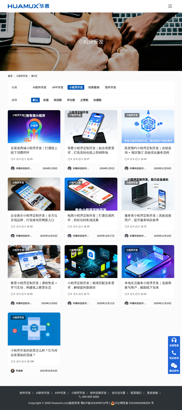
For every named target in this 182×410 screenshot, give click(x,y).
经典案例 (93, 87)
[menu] (170, 6)
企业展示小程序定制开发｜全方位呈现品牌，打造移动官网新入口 (34, 217)
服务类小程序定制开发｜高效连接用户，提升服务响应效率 (148, 217)
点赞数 (84, 100)
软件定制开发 (98, 392)
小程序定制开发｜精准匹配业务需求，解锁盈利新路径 (91, 285)
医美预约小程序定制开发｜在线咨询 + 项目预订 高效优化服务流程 (148, 150)
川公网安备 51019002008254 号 (132, 403)
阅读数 (58, 100)
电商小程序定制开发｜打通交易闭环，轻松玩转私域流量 (91, 217)
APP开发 (57, 87)
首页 (10, 76)
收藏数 (97, 100)
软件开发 (110, 87)
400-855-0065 (89, 396)
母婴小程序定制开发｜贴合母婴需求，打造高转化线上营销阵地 (91, 150)
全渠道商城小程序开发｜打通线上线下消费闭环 (34, 150)
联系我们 (136, 392)
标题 (46, 100)
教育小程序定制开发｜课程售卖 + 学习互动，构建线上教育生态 (34, 285)
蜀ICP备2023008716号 (94, 403)
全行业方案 (118, 392)
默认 (35, 100)
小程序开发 (76, 87)
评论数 (71, 100)
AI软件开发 (39, 87)
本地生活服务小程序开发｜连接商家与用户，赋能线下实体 (148, 285)
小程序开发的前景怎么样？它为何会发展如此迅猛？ (34, 352)
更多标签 (152, 392)
